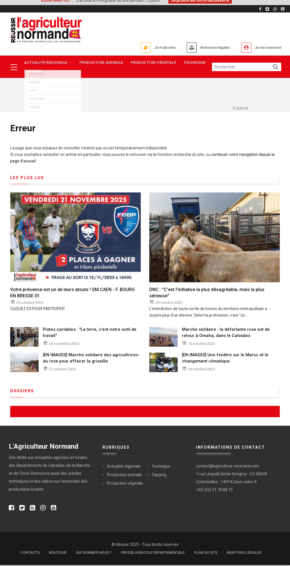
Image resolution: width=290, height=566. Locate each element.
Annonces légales (206, 47)
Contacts (30, 554)
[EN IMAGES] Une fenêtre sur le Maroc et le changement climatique (225, 359)
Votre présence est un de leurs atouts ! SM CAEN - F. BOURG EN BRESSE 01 (72, 293)
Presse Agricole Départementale (153, 554)
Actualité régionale (48, 63)
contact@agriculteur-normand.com (227, 467)
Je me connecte (265, 47)
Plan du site (205, 554)
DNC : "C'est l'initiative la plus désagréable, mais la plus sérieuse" (206, 293)
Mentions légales (244, 554)
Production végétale (155, 63)
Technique (197, 63)
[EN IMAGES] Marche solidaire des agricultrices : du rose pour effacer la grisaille (91, 359)
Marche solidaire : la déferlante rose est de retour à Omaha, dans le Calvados (226, 333)
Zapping (33, 72)
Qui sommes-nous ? (94, 554)
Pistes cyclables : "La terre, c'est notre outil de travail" (89, 333)
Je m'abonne (149, 47)
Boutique (57, 554)
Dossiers (22, 392)
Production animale (102, 63)
